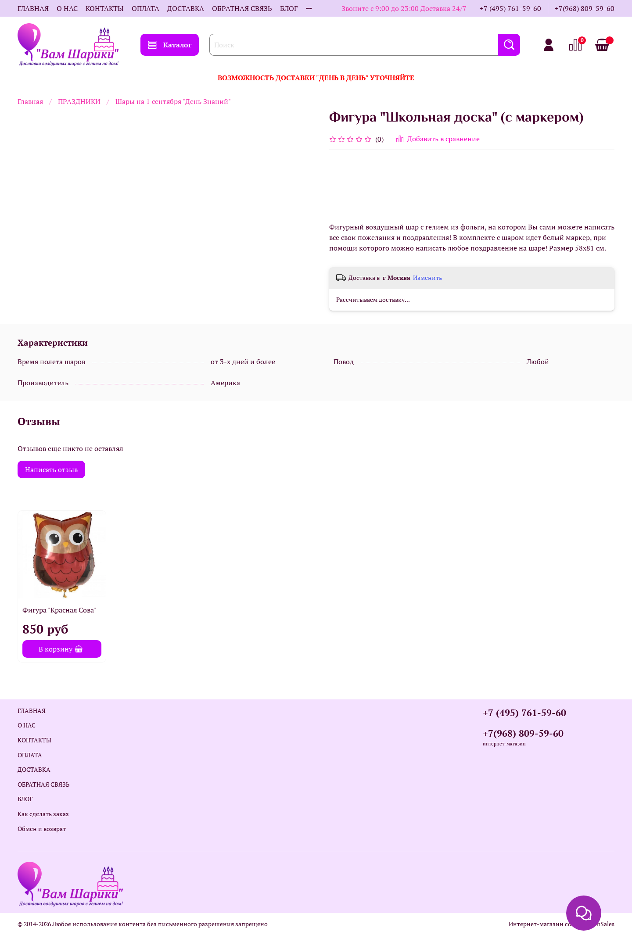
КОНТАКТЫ (105, 8)
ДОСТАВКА (185, 8)
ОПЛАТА (145, 8)
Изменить (427, 278)
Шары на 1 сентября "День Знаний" (173, 101)
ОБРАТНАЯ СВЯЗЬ (242, 8)
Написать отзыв (51, 469)
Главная (30, 101)
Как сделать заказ (43, 814)
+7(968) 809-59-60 (584, 8)
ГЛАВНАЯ (33, 8)
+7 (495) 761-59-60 (510, 8)
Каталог (169, 45)
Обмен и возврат (42, 828)
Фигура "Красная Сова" (59, 610)
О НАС (67, 8)
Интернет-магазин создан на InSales (561, 924)
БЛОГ (289, 8)
